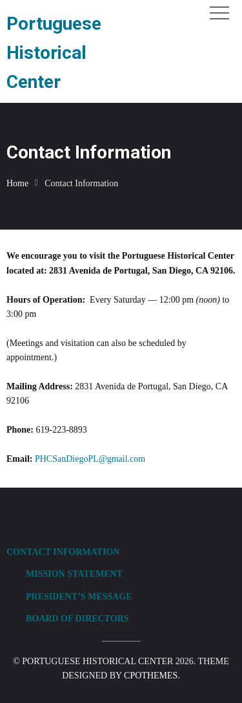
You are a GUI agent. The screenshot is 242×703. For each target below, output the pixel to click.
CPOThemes (150, 675)
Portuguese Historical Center (53, 52)
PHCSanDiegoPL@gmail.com (90, 459)
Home (17, 183)
